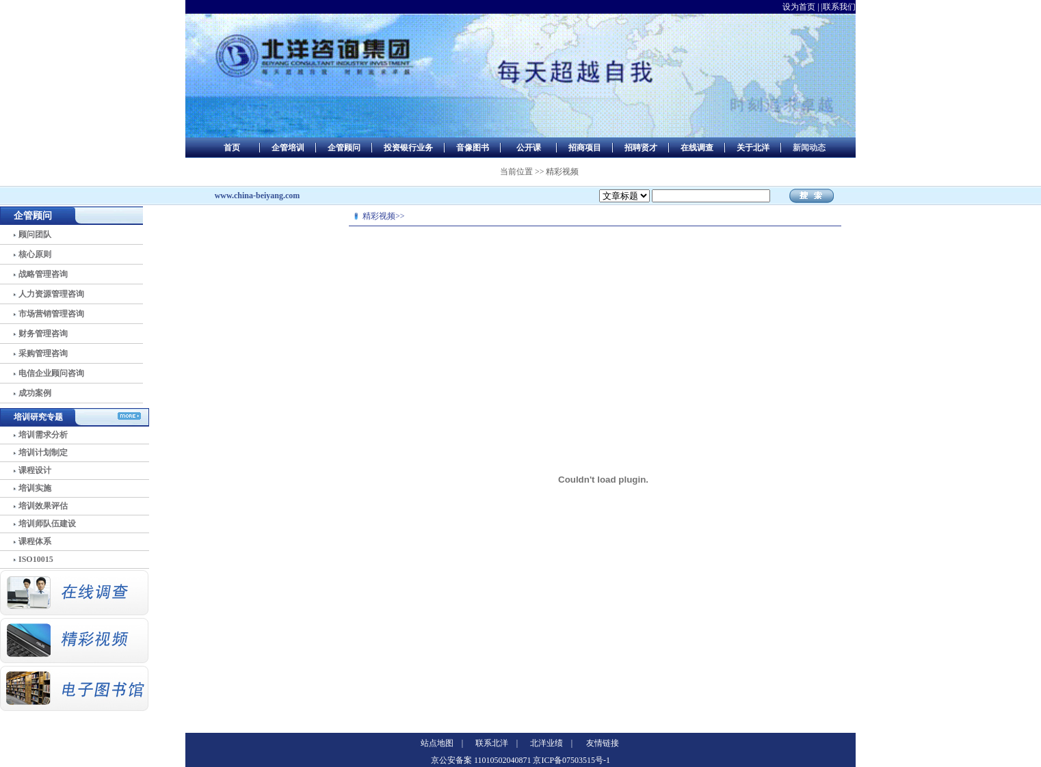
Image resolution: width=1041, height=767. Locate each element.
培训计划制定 (43, 452)
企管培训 (288, 147)
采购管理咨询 (43, 353)
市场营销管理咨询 (51, 314)
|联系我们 (838, 7)
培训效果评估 (43, 506)
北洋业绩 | (551, 743)
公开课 (528, 147)
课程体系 (34, 541)
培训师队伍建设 (47, 523)
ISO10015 (35, 559)
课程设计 (34, 470)
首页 (232, 147)
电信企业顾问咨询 (51, 373)
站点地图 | (442, 743)
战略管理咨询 (43, 274)
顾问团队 (34, 234)
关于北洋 (753, 147)
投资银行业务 (408, 147)
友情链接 (602, 743)
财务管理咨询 (43, 333)
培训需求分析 (43, 435)
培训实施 (34, 488)
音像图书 (472, 147)
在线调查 (697, 147)
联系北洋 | (496, 743)
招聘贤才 (640, 147)
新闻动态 (809, 147)
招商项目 (584, 147)
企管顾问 (344, 147)
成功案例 (34, 393)
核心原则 (34, 254)
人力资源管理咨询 (51, 294)
